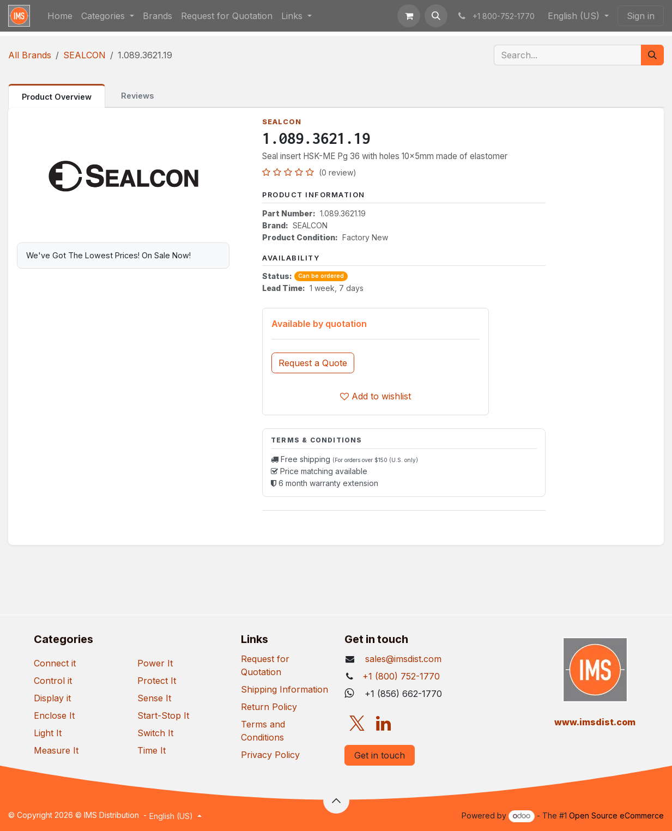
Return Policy (269, 706)
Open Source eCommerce (616, 815)
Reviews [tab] (137, 95)
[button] (436, 15)
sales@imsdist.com (401, 658)
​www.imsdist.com (595, 722)
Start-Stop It (163, 715)
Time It (151, 750)
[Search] (652, 55)
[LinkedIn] (383, 724)
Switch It (155, 732)
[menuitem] (60, 16)
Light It (48, 732)
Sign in (641, 15)
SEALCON (84, 55)
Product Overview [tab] (57, 96)
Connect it (55, 663)
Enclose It (54, 715)
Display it (52, 698)
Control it (53, 680)
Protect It (156, 680)
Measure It (56, 750)
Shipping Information (284, 689)
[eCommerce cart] (408, 15)
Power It (155, 663)
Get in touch (380, 755)
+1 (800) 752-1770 (401, 676)
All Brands (29, 55)
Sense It (154, 698)
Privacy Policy (270, 754)
